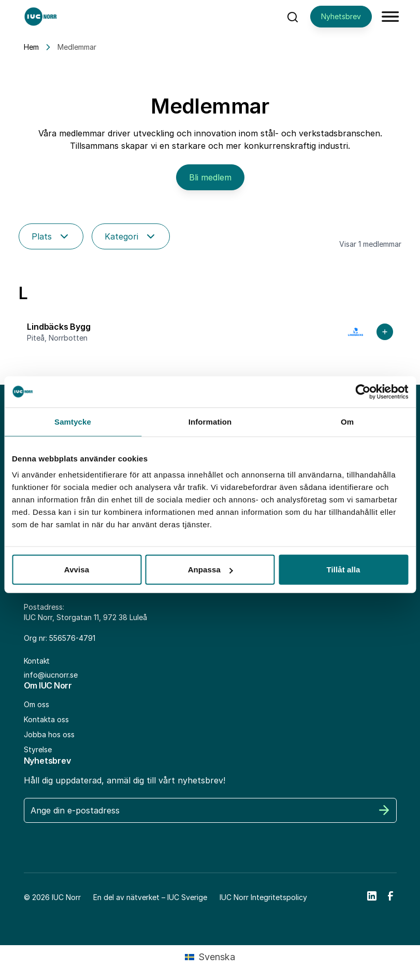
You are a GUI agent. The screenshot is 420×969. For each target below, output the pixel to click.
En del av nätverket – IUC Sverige (150, 897)
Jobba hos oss (49, 734)
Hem (31, 47)
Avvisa (76, 569)
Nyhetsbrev (341, 16)
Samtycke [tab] (72, 421)
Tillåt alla (343, 569)
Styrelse (38, 749)
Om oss (36, 704)
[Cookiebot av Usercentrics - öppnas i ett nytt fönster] (362, 391)
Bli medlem (210, 177)
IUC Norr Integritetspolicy (263, 897)
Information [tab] (210, 421)
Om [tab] (347, 421)
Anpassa (210, 569)
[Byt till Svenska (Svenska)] (210, 957)
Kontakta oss (46, 719)
